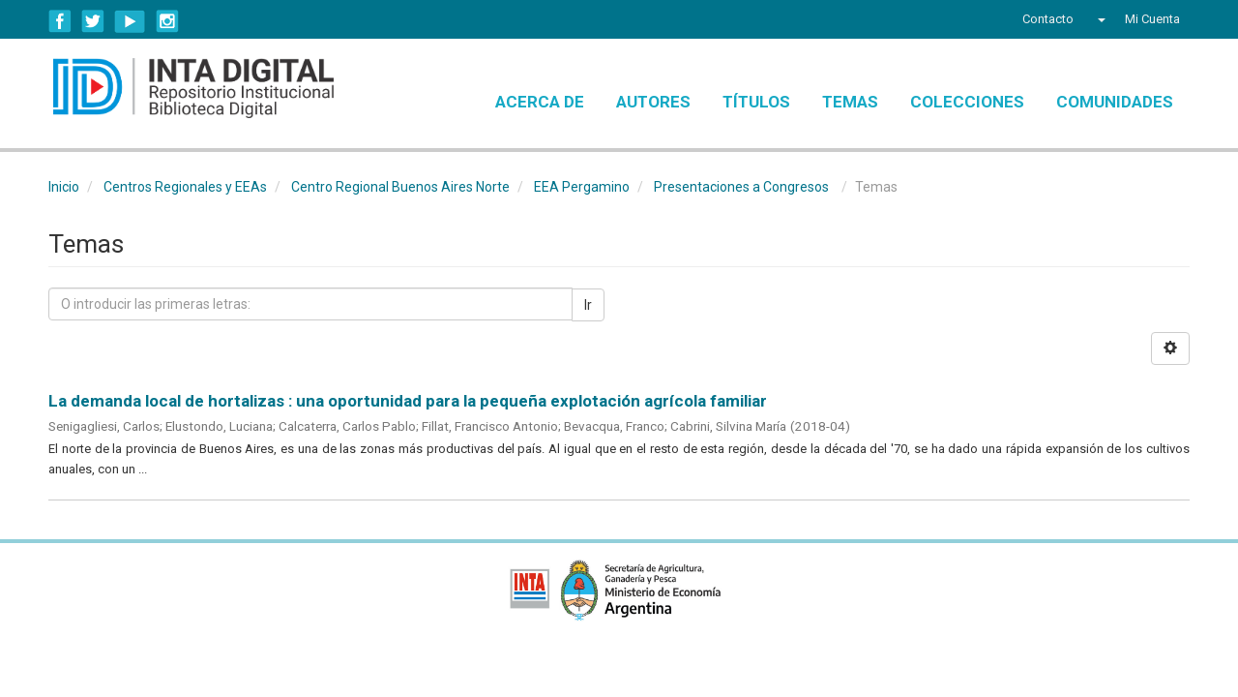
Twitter (92, 21)
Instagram (167, 21)
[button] (1099, 19)
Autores (653, 101)
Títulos (756, 101)
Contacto (1048, 19)
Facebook (60, 21)
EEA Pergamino (582, 187)
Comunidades (1114, 101)
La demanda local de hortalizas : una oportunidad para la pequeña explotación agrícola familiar (407, 400)
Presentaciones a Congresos (741, 187)
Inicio (63, 187)
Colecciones (967, 101)
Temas (850, 101)
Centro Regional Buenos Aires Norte (400, 187)
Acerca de (539, 101)
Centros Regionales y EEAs (185, 187)
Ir (588, 305)
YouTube (130, 21)
